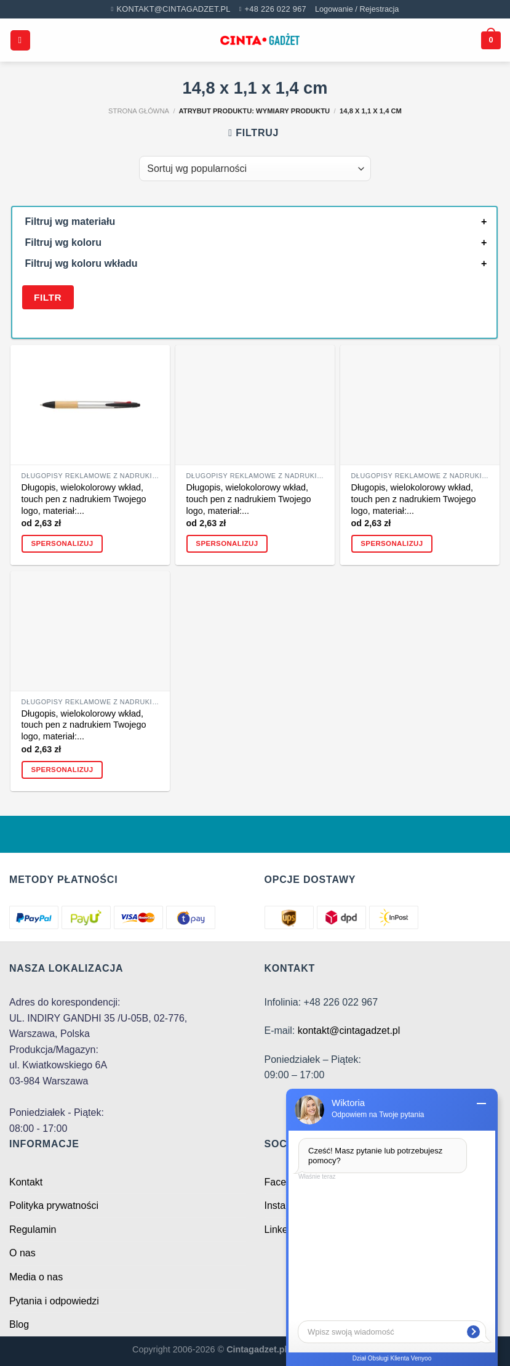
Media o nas (36, 1277)
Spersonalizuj (62, 543)
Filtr (48, 297)
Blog (19, 1324)
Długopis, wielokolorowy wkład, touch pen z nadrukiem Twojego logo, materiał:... (84, 498)
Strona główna (138, 111)
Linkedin (283, 1229)
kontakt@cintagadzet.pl (349, 1030)
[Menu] (20, 40)
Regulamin (32, 1229)
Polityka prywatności (53, 1205)
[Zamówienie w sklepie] (254, 168)
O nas (22, 1253)
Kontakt (25, 1182)
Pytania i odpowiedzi (54, 1301)
